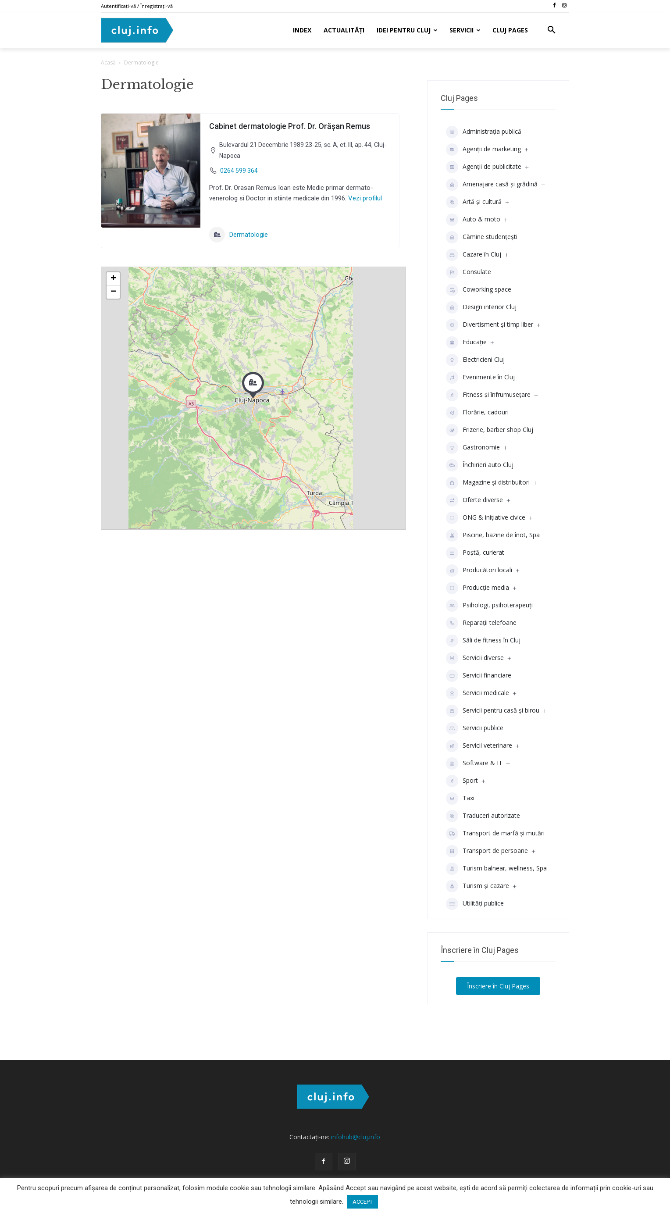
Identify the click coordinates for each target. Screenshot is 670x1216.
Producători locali (479, 570)
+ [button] (113, 278)
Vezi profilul (364, 198)
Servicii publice (474, 728)
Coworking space (478, 290)
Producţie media (477, 588)
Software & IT (474, 763)
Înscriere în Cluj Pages (498, 986)
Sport (462, 781)
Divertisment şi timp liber (489, 325)
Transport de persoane (487, 851)
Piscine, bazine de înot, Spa (493, 535)
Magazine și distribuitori (488, 483)
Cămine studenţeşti (481, 237)
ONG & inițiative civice (485, 518)
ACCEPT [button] (363, 1201)
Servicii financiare (478, 676)
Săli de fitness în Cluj (483, 641)
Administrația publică (483, 132)
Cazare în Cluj (473, 255)
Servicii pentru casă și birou (492, 711)
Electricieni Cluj (475, 360)
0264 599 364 (239, 170)
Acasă (108, 62)
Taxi (460, 798)
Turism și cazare (477, 886)
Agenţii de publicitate (483, 167)
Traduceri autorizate (483, 816)
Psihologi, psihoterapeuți (489, 605)
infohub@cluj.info (355, 1137)
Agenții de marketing (483, 149)
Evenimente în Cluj (480, 377)
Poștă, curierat (475, 553)
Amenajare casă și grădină (492, 184)
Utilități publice (475, 904)
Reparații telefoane (481, 623)
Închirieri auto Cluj (479, 465)
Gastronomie (473, 448)
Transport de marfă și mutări (495, 833)
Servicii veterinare (479, 746)
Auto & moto (473, 220)
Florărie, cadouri (477, 413)
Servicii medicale (477, 693)
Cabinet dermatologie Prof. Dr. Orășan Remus (289, 126)
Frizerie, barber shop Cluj (489, 430)
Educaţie (466, 342)
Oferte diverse (474, 500)
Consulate (468, 272)
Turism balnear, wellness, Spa (496, 869)
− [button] (113, 292)
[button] (551, 30)
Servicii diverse (475, 658)
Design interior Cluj (481, 307)
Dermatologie (238, 234)
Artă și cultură (474, 202)
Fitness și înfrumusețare (488, 395)
